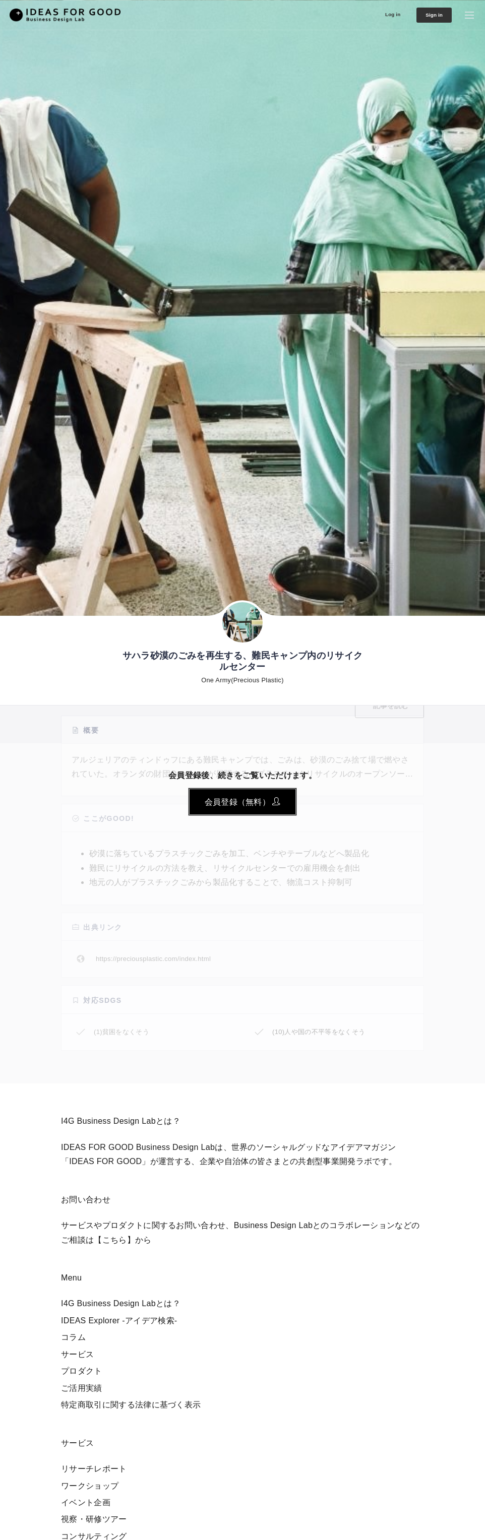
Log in (378, 14)
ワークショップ (89, 1486)
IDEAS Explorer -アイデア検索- (119, 1320)
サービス (77, 1354)
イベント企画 (85, 1502)
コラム (73, 1337)
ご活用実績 (81, 1388)
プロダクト (81, 1371)
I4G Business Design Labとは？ (120, 1303)
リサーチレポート (94, 1468)
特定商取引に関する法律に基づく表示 (131, 1404)
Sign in (427, 15)
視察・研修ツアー (94, 1519)
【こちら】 (114, 1240)
